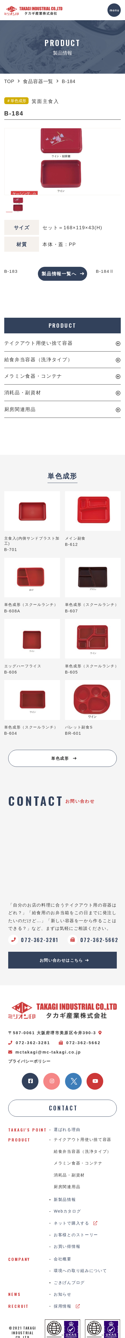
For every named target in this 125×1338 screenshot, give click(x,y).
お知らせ (63, 1296)
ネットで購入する (76, 1225)
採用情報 (67, 1309)
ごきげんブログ (69, 1285)
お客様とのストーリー (76, 1236)
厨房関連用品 (20, 409)
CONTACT (63, 1109)
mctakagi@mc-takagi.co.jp (44, 1052)
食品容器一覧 (38, 81)
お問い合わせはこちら (64, 960)
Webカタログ (67, 1213)
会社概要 (63, 1261)
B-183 (11, 271)
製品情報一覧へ (63, 273)
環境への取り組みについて (80, 1273)
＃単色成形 (16, 100)
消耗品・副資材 (22, 392)
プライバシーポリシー (29, 1062)
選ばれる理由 (67, 1130)
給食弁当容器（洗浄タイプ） (38, 359)
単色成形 (64, 758)
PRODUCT (63, 325)
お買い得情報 (67, 1248)
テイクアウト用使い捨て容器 (38, 343)
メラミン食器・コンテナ (33, 376)
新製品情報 (65, 1201)
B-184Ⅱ (105, 271)
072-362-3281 (29, 1043)
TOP (9, 81)
